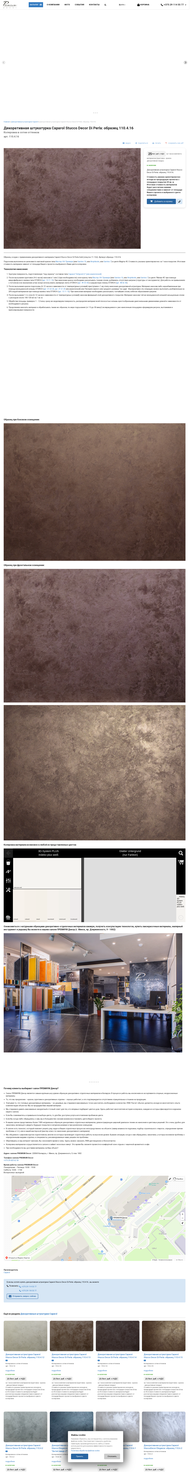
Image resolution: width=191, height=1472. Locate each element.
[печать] (156, 143)
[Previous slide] (4, 62)
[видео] (127, 143)
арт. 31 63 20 (49, 289)
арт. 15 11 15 (48, 280)
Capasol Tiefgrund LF (77, 274)
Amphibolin (94, 261)
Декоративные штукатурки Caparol (24, 122)
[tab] (92, 112)
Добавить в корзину (163, 201)
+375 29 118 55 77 (27, 1291)
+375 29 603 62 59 (11, 1160)
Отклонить (112, 1456)
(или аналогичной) (94, 274)
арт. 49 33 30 (83, 283)
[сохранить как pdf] (174, 143)
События (79, 5)
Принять (79, 1456)
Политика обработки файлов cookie (85, 1451)
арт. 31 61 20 (60, 289)
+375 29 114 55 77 (174, 4)
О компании (53, 5)
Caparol (7, 1272)
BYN (123, 5)
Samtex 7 (107, 261)
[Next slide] (185, 62)
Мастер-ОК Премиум (64, 261)
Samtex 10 (82, 261)
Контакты (94, 5)
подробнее (10, 1370)
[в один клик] (179, 201)
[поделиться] (141, 143)
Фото (67, 5)
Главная (7, 122)
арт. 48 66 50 (121, 283)
